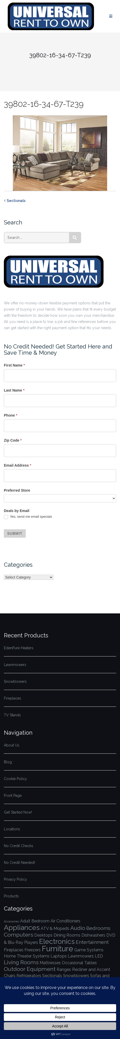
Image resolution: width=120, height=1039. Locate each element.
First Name (14, 365)
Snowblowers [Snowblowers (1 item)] (76, 975)
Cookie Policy (15, 779)
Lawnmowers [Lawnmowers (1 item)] (81, 956)
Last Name (14, 390)
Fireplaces (12, 698)
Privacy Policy (15, 879)
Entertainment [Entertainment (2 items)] (92, 942)
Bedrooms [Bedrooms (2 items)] (98, 928)
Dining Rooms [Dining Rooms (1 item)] (67, 935)
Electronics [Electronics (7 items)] (57, 941)
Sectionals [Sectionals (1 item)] (52, 975)
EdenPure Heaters (18, 648)
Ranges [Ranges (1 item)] (64, 969)
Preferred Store (17, 490)
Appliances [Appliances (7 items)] (22, 927)
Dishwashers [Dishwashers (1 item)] (93, 935)
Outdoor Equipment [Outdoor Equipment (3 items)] (30, 969)
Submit (14, 533)
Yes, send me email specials (28, 517)
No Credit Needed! (19, 863)
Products (11, 896)
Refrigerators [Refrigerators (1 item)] (28, 975)
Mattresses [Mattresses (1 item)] (50, 962)
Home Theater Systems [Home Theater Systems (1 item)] (26, 956)
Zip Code (13, 440)
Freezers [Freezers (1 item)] (32, 949)
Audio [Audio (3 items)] (77, 928)
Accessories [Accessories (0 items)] (11, 921)
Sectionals (16, 201)
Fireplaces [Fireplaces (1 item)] (13, 949)
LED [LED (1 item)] (99, 956)
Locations (12, 829)
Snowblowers (15, 681)
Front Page (13, 795)
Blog (8, 762)
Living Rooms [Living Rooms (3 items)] (21, 962)
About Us (11, 745)
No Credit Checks (18, 846)
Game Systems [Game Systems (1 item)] (89, 949)
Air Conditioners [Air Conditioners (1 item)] (65, 921)
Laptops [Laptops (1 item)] (58, 956)
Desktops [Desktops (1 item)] (43, 935)
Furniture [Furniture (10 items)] (57, 948)
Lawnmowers (15, 665)
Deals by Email (16, 511)
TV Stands (12, 715)
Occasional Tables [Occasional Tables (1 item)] (79, 962)
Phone (10, 415)
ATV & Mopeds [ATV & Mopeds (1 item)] (55, 928)
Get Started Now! (18, 812)
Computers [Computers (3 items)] (18, 934)
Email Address (17, 465)
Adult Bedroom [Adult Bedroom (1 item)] (34, 921)
